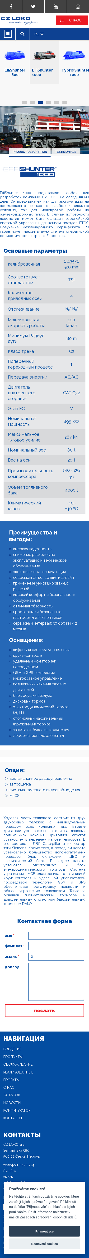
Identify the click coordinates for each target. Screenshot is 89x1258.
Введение (12, 1049)
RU (36, 34)
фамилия (14, 946)
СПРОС (75, 20)
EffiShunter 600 (14, 60)
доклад (13, 967)
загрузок (11, 1095)
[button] (24, 102)
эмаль (12, 956)
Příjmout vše (44, 1231)
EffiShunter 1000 (44, 60)
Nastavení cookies (44, 1244)
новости (12, 1103)
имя (9, 935)
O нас (8, 1087)
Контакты (12, 1118)
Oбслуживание (18, 1064)
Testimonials (65, 152)
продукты (13, 1057)
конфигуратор (16, 1110)
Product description (30, 152)
